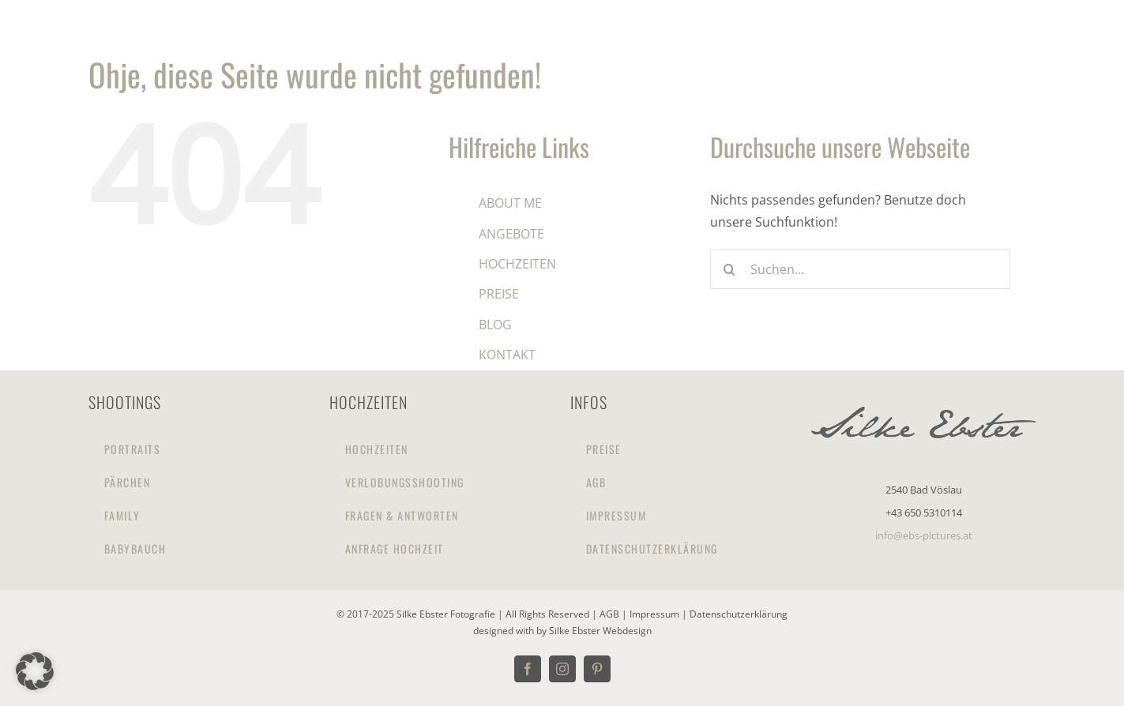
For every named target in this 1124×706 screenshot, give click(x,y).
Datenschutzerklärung (739, 614)
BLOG (495, 324)
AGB (611, 614)
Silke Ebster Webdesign (600, 630)
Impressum (656, 614)
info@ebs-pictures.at (923, 535)
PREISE (499, 293)
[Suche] (730, 269)
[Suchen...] (860, 269)
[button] (35, 671)
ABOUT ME (510, 203)
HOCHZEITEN (517, 263)
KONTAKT (507, 354)
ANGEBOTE (511, 233)
